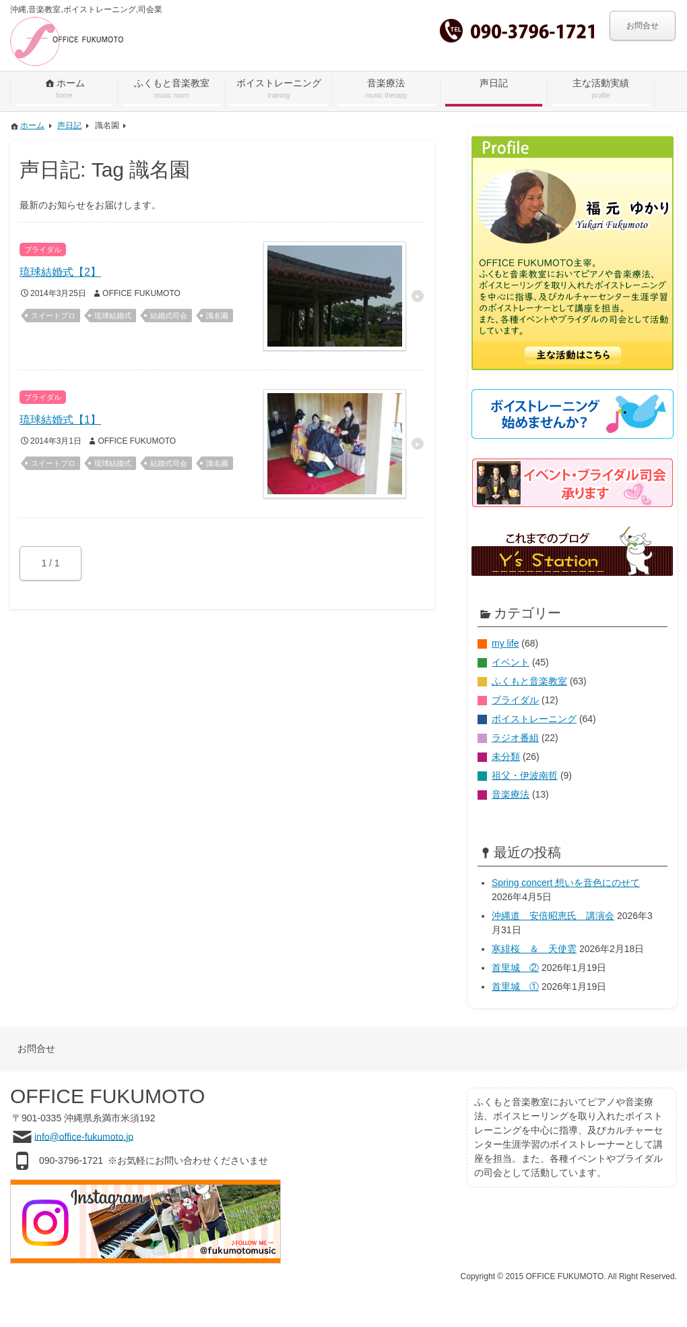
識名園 (217, 316)
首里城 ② (515, 967)
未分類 (506, 756)
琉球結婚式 (112, 316)
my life (505, 643)
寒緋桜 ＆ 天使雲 (534, 948)
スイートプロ (53, 316)
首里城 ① (515, 986)
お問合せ (642, 25)
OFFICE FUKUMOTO (141, 293)
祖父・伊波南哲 (525, 775)
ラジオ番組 (515, 737)
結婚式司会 (168, 316)
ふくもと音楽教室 (529, 681)
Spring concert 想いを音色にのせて (566, 882)
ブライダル (515, 700)
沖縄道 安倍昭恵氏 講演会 (553, 915)
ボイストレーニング (534, 718)
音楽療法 (510, 794)
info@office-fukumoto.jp (83, 1136)
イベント (510, 662)
